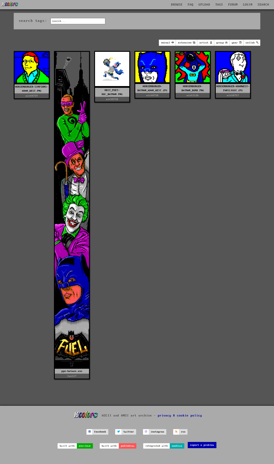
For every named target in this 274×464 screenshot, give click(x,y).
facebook (100, 431)
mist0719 (32, 95)
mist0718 (112, 99)
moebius (177, 446)
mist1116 (193, 95)
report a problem (202, 445)
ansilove (85, 446)
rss (183, 431)
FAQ (191, 4)
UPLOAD (204, 4)
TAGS (219, 4)
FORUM (233, 4)
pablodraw (127, 446)
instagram (157, 431)
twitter (129, 431)
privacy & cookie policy (180, 415)
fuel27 (71, 376)
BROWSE (177, 4)
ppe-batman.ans (71, 371)
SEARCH (263, 4)
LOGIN (248, 4)
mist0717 (233, 95)
